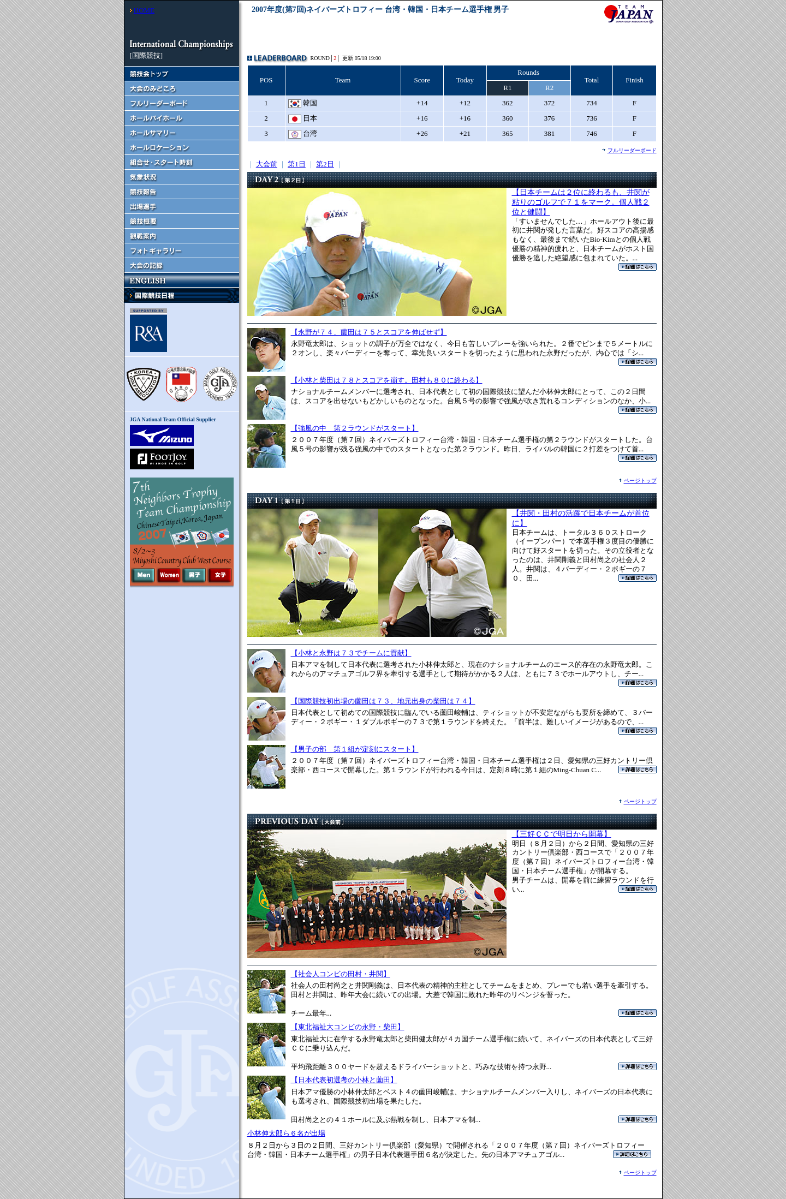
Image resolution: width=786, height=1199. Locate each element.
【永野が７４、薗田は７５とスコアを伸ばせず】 (369, 332)
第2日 (325, 164)
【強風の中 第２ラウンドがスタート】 (355, 428)
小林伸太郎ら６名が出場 (286, 1133)
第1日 (297, 164)
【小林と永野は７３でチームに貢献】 (351, 653)
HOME (144, 10)
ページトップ (640, 481)
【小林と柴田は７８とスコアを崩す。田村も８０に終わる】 (387, 380)
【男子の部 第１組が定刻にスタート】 (355, 749)
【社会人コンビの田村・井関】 (340, 974)
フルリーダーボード (632, 150)
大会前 (266, 164)
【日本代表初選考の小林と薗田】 (344, 1080)
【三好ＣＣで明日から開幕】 (561, 834)
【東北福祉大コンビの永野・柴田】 (347, 1027)
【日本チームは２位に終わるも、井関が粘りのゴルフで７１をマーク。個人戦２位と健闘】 (581, 202)
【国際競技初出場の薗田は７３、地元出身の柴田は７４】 (383, 701)
